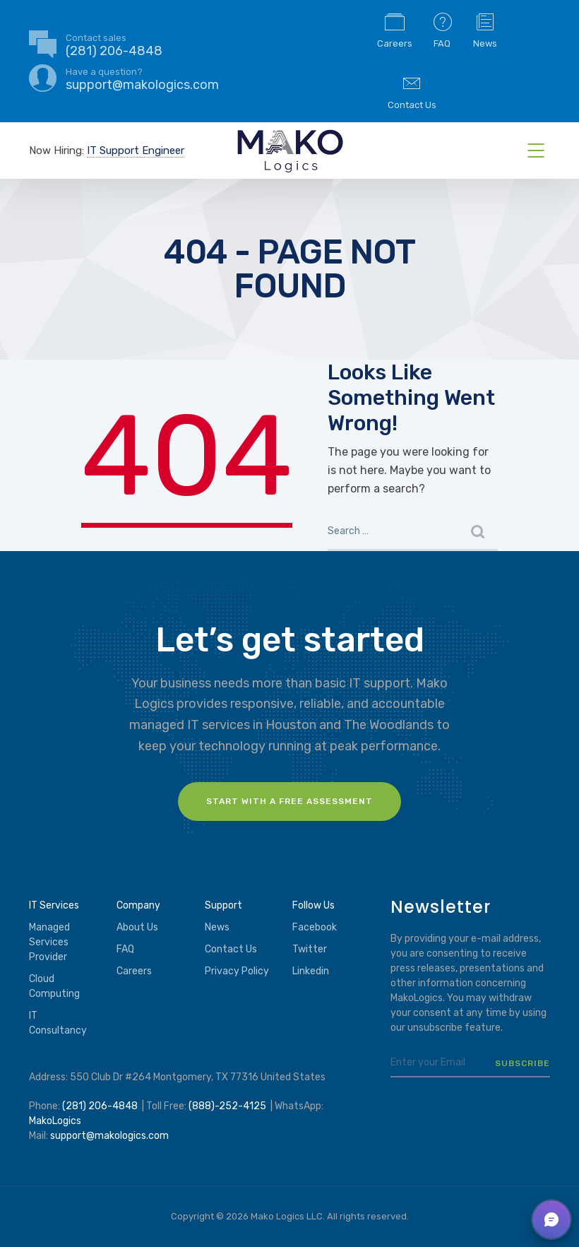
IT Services (54, 905)
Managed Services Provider (49, 942)
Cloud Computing (54, 986)
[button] (551, 1219)
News (485, 30)
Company (138, 905)
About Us (137, 927)
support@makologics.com (109, 1136)
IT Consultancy (58, 1023)
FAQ (443, 30)
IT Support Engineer (135, 150)
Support (223, 905)
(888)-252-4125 (227, 1106)
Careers (394, 30)
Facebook (314, 927)
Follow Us (313, 905)
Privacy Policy (237, 971)
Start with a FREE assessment (289, 801)
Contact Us (412, 91)
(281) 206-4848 (100, 1106)
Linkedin (310, 971)
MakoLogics (55, 1121)
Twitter (309, 949)
